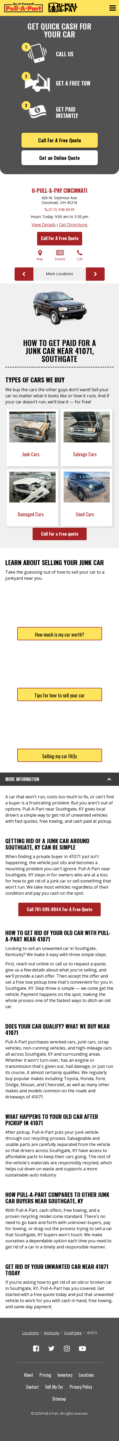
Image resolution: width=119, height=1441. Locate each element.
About (28, 1375)
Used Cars (85, 514)
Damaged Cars (31, 514)
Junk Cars (31, 454)
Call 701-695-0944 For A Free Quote (59, 909)
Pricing (45, 1375)
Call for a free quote (59, 534)
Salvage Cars (85, 454)
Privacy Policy (81, 1387)
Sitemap (59, 1399)
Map (40, 255)
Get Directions (73, 225)
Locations (30, 1332)
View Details (44, 225)
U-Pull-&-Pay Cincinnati (59, 190)
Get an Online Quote (59, 157)
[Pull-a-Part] (40, 7)
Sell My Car (54, 1387)
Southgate (73, 1332)
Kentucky (51, 1332)
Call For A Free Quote (59, 140)
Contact (32, 1387)
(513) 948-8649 (61, 209)
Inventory (65, 1375)
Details (60, 255)
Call (79, 255)
